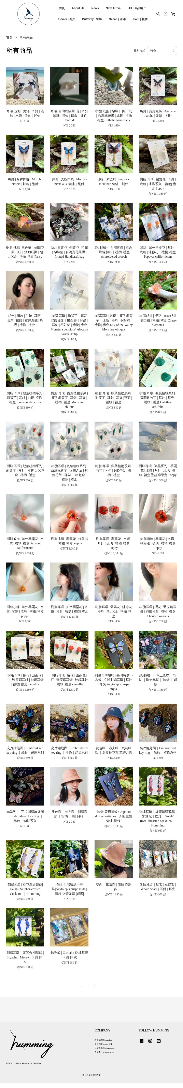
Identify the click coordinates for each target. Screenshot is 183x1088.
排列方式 (139, 55)
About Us (78, 10)
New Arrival (114, 10)
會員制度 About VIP (103, 1049)
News (95, 10)
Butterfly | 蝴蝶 (92, 21)
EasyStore (37, 1068)
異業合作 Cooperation (104, 1057)
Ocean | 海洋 (117, 21)
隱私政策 (87, 1080)
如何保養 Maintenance (104, 1053)
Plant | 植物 (139, 21)
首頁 (62, 10)
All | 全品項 (137, 10)
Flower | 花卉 (66, 21)
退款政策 (96, 1080)
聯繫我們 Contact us (103, 1045)
